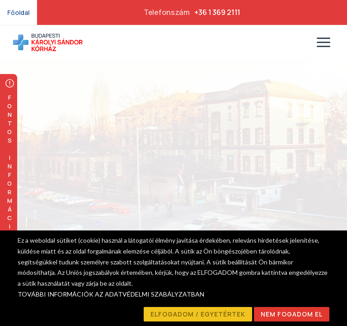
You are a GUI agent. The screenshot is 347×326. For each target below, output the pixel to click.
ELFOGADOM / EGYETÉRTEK (197, 314)
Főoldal (18, 12)
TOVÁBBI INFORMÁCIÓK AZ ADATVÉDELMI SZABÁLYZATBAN (111, 294)
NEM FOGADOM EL (292, 314)
